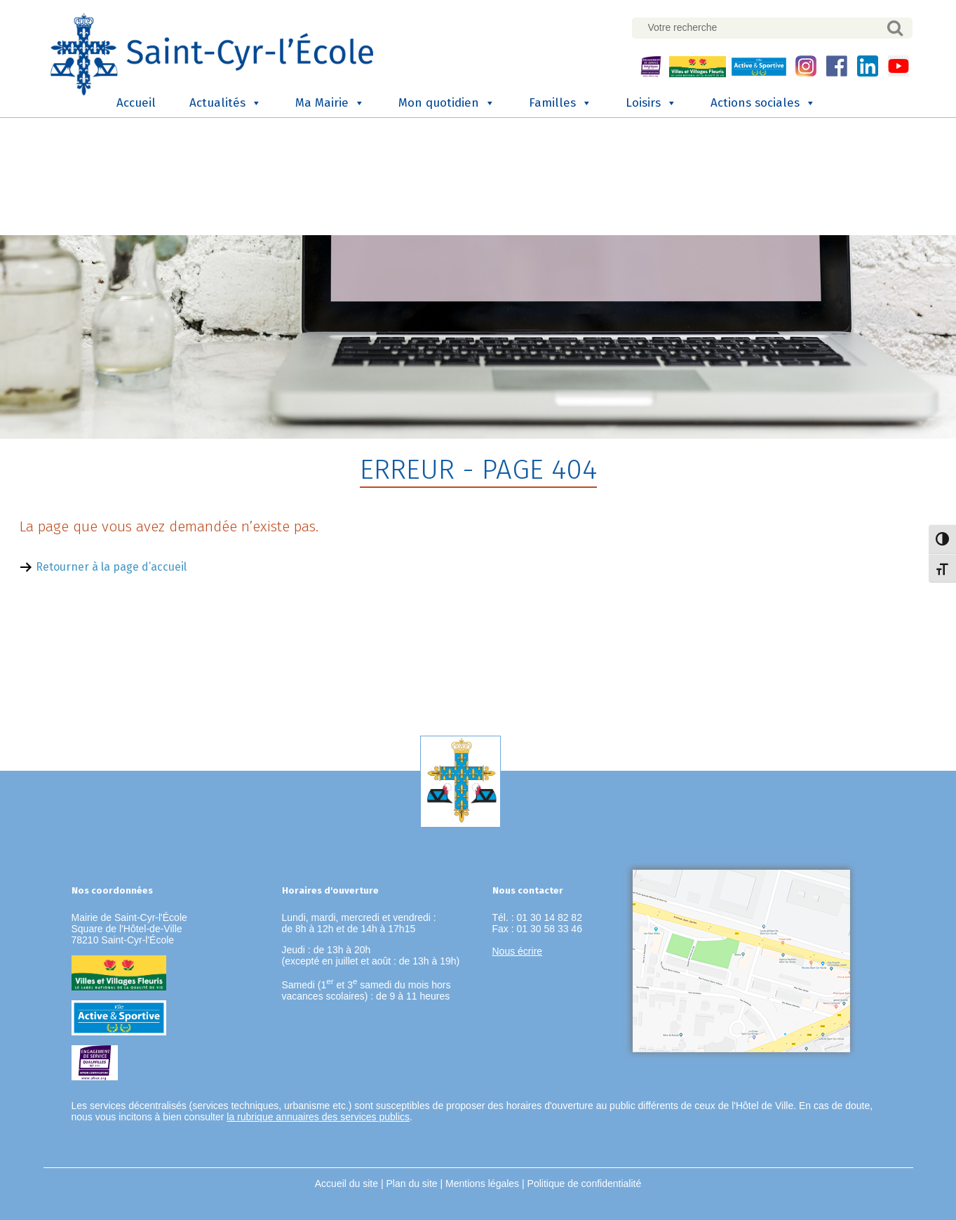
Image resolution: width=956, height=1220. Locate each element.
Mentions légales (482, 1183)
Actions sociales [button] (763, 103)
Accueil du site (346, 1183)
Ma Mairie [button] (330, 103)
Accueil (136, 102)
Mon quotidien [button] (446, 103)
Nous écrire (517, 951)
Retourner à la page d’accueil (111, 566)
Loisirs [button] (651, 103)
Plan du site (411, 1183)
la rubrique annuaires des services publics (318, 1116)
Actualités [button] (225, 103)
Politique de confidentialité (584, 1183)
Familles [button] (560, 103)
